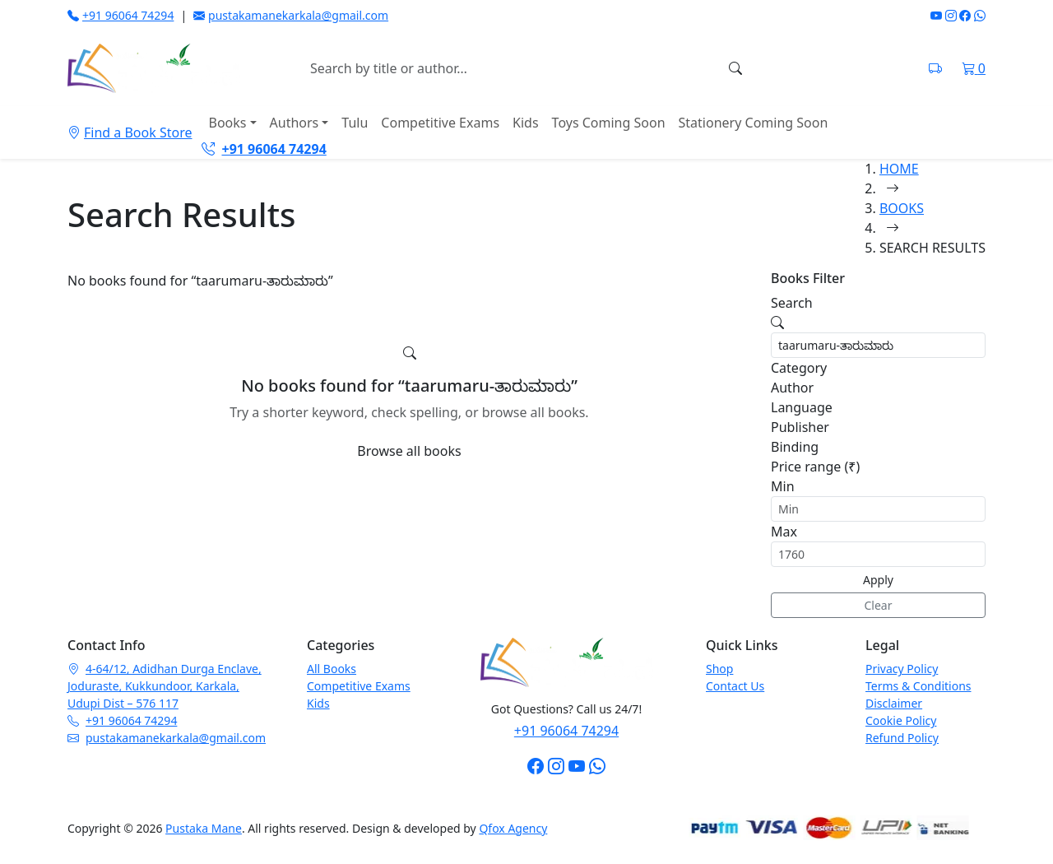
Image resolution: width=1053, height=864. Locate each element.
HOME (899, 169)
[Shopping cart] (974, 68)
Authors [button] (294, 123)
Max (784, 532)
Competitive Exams (440, 123)
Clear (879, 605)
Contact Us (735, 686)
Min (783, 486)
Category (799, 368)
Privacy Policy (901, 668)
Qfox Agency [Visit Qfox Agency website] (513, 828)
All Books (331, 668)
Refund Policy (902, 738)
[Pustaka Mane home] (153, 68)
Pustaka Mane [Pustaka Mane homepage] (203, 828)
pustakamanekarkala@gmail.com (290, 15)
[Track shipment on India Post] (935, 68)
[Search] (735, 68)
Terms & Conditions (918, 686)
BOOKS (901, 208)
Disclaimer (893, 703)
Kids (526, 123)
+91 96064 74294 (120, 15)
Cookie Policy (900, 720)
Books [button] (227, 123)
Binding (795, 447)
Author (792, 388)
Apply (878, 580)
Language (802, 407)
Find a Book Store (129, 132)
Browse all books (409, 451)
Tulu (354, 123)
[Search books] (509, 68)
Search (792, 303)
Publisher (800, 427)
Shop (719, 668)
